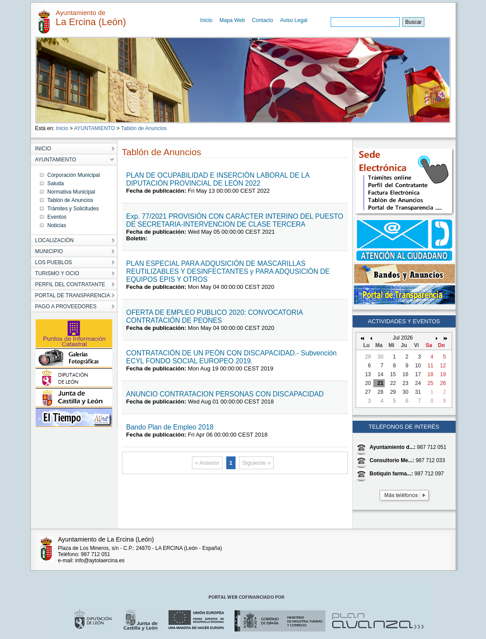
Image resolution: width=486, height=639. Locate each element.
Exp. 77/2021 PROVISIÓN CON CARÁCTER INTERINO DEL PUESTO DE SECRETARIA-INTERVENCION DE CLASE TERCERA (234, 220)
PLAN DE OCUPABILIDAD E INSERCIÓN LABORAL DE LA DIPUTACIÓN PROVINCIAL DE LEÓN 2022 (217, 179)
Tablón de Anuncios (144, 128)
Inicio (206, 20)
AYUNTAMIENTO (94, 128)
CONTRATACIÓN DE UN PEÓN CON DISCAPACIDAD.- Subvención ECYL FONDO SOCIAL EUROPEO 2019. (231, 357)
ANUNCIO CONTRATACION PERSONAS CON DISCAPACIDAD (225, 394)
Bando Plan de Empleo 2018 (170, 427)
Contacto (262, 20)
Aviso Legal (293, 20)
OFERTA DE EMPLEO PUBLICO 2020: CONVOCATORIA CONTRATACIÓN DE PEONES (214, 316)
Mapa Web (232, 20)
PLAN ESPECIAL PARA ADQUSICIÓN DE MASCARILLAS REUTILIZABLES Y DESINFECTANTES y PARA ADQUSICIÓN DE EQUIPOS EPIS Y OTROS (228, 271)
